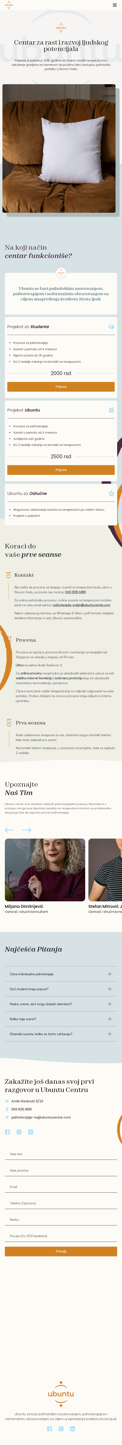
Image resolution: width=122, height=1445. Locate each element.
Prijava (61, 386)
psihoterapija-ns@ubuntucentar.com (41, 1117)
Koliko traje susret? (61, 1018)
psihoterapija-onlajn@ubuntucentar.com (81, 605)
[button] (9, 830)
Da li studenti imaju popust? (61, 988)
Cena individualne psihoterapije (61, 973)
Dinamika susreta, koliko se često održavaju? (61, 1033)
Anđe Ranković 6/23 (27, 1101)
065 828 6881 (75, 592)
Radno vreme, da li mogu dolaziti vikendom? (61, 1003)
